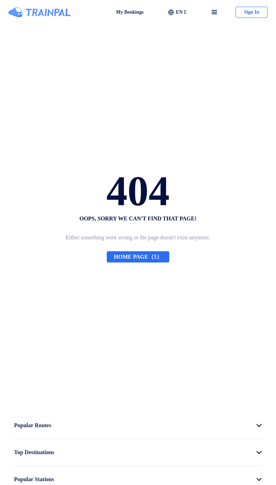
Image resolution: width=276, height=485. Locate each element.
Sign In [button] (251, 12)
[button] (177, 12)
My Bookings (130, 12)
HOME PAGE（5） (138, 257)
